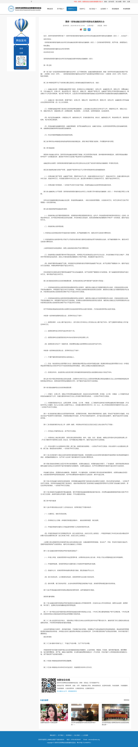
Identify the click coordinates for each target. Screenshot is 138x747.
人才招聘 (85, 735)
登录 (124, 1)
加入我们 (77, 735)
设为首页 (111, 1)
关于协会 (60, 9)
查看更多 (126, 700)
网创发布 (21, 40)
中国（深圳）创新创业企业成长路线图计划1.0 (88, 1)
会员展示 (104, 9)
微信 (105, 1)
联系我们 (69, 735)
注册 (128, 1)
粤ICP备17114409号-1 (84, 742)
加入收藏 (118, 1)
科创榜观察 (126, 9)
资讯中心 (71, 9)
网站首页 (50, 9)
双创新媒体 (115, 9)
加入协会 (93, 9)
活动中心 (82, 9)
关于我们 (61, 735)
